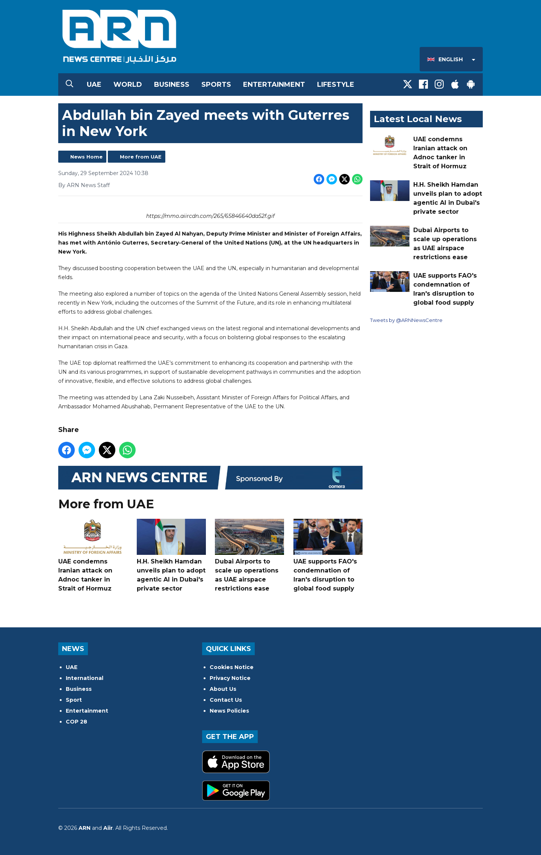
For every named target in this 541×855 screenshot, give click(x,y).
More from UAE (141, 157)
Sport (74, 699)
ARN (85, 828)
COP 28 (76, 721)
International (84, 678)
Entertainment (274, 84)
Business (171, 84)
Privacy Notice (230, 678)
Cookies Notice (232, 667)
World (127, 84)
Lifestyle (335, 84)
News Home (86, 157)
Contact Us (226, 699)
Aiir (108, 828)
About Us (223, 689)
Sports (216, 84)
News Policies (229, 710)
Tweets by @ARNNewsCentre (406, 320)
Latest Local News (418, 118)
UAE (94, 84)
